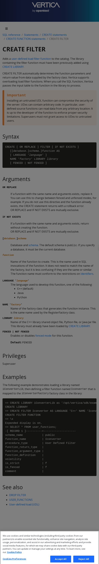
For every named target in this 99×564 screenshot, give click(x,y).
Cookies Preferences (14, 560)
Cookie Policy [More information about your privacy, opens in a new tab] (14, 553)
